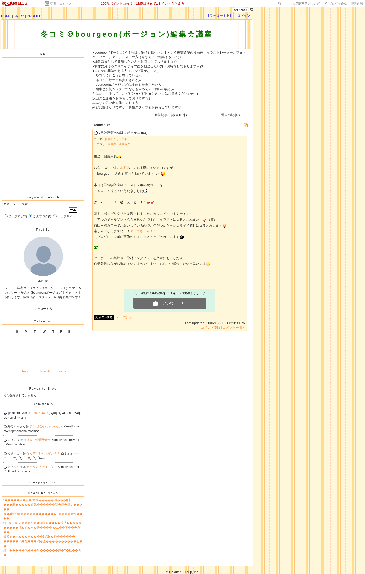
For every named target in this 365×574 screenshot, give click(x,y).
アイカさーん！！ (143, 231)
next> (62, 371)
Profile (43, 229)
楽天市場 (357, 3)
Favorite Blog (43, 388)
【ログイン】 (243, 16)
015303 (241, 10)
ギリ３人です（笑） (44, 467)
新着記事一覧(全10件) (170, 115)
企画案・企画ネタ (119, 144)
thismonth (44, 371)
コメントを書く (234, 327)
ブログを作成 (338, 3)
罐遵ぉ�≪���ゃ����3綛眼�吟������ (39, 536)
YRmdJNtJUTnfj (39, 413)
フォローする (43, 308)
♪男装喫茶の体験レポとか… (119, 133)
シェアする (123, 317)
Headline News (43, 493)
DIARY (19, 16)
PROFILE (34, 16)
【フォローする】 (219, 16)
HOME (6, 16)
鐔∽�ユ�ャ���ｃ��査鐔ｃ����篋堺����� (42, 523)
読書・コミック (60, 3)
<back (24, 371)
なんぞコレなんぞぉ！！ (44, 453)
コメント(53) (210, 327)
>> (304, 3)
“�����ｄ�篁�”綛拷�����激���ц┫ (37, 500)
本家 (123, 168)
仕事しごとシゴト (116, 139)
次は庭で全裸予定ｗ (38, 440)
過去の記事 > (231, 115)
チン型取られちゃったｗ (47, 426)
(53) (144, 133)
